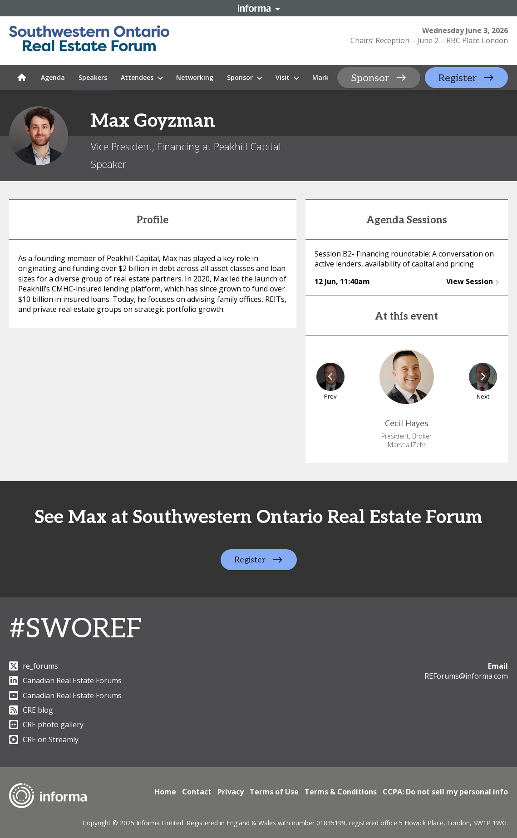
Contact (197, 792)
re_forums (33, 666)
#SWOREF (76, 629)
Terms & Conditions (341, 792)
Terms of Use (274, 792)
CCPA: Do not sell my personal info (445, 792)
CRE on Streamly (44, 739)
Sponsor (370, 78)
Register (457, 78)
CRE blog (31, 710)
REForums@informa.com (466, 676)
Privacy (230, 792)
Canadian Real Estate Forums (65, 680)
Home (165, 792)
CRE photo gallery (46, 725)
